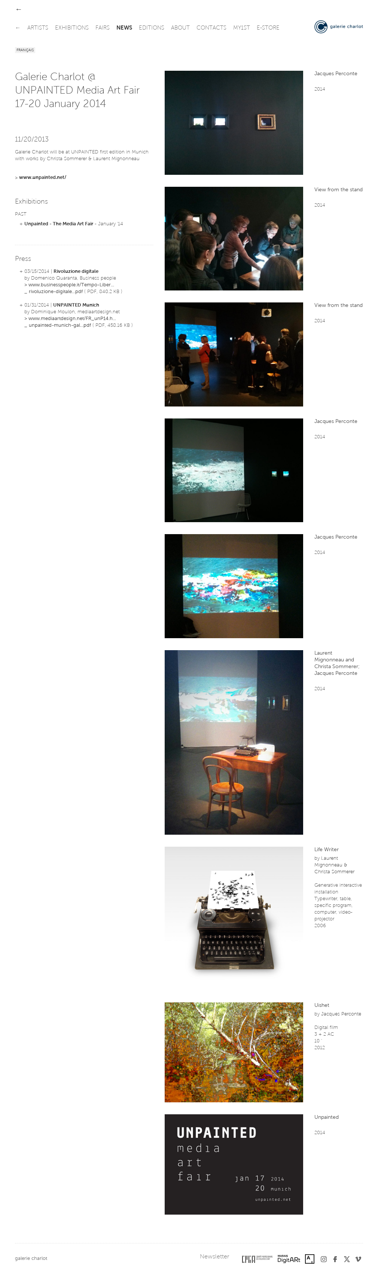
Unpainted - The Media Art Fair (58, 224)
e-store (268, 28)
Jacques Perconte (341, 1014)
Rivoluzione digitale (76, 271)
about (180, 28)
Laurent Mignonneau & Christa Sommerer (334, 865)
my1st (241, 28)
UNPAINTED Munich (76, 305)
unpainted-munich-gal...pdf (60, 325)
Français (25, 50)
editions (151, 28)
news (124, 28)
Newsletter (214, 1257)
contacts (211, 28)
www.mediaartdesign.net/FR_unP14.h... (72, 318)
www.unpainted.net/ (42, 177)
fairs (102, 28)
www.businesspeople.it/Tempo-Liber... (71, 285)
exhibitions (72, 28)
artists (37, 28)
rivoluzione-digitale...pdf (56, 291)
